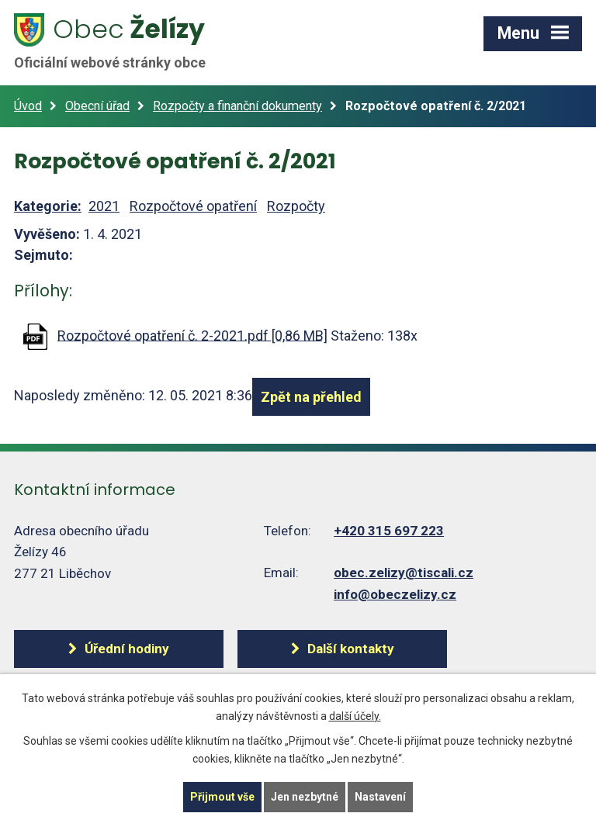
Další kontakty (350, 648)
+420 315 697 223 (389, 530)
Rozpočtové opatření (193, 206)
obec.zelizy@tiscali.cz (403, 572)
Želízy (119, 41)
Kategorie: (47, 206)
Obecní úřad (97, 106)
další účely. (355, 716)
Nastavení (380, 797)
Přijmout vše (222, 797)
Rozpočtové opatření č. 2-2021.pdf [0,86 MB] (192, 335)
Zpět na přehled (311, 397)
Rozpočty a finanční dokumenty (237, 106)
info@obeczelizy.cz (395, 594)
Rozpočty (296, 206)
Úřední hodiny (127, 648)
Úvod (28, 106)
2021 (104, 206)
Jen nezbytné (304, 797)
